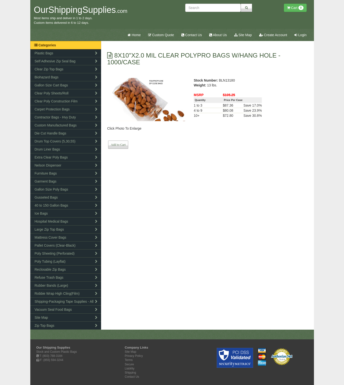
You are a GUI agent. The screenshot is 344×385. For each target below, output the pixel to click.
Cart (295, 8)
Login (300, 35)
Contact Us (191, 35)
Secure (129, 364)
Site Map (243, 35)
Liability (130, 368)
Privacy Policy (134, 356)
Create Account (273, 35)
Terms (129, 360)
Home (134, 35)
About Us (218, 35)
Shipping (130, 372)
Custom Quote (161, 35)
